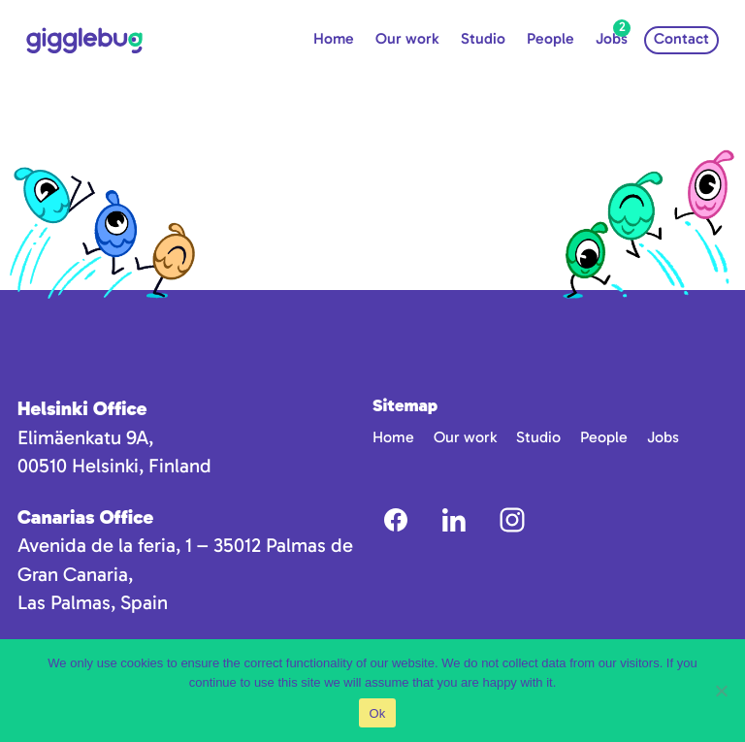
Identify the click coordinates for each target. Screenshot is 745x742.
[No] (720, 690)
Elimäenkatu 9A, (85, 437)
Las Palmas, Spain (92, 602)
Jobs (612, 38)
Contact (681, 38)
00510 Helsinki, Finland (114, 465)
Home (333, 38)
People (550, 38)
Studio (483, 38)
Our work (407, 38)
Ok (377, 713)
